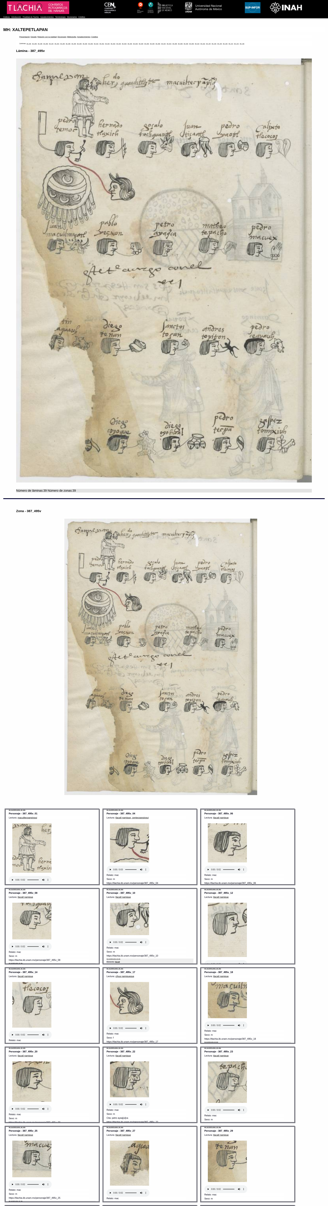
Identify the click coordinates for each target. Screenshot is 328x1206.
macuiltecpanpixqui (27, 817)
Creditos (94, 37)
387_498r (62, 43)
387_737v (236, 43)
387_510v (202, 43)
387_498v (68, 43)
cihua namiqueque (124, 976)
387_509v (191, 43)
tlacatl (117, 962)
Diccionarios (72, 17)
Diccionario (62, 37)
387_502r (107, 43)
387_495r (29, 43)
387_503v (124, 43)
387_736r (219, 43)
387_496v (45, 43)
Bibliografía (71, 37)
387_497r (51, 43)
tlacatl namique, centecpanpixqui (132, 817)
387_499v (79, 43)
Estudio (34, 37)
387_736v (225, 43)
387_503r (118, 43)
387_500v (90, 43)
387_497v (56, 43)
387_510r (197, 43)
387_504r (130, 43)
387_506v (157, 43)
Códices (6, 17)
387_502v (113, 43)
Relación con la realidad (47, 37)
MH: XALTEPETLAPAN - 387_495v (17, 810)
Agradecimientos (47, 17)
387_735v (214, 43)
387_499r (73, 43)
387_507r (163, 43)
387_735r (208, 43)
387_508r (174, 43)
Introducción (16, 17)
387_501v (101, 43)
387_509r (186, 43)
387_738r (242, 43)
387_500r (85, 43)
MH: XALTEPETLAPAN (25, 29)
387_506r (152, 43)
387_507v (169, 43)
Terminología (60, 17)
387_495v (34, 43)
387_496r (40, 43)
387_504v (135, 43)
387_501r (96, 43)
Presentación (24, 37)
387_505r (141, 43)
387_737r (231, 43)
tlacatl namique (221, 817)
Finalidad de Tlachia (31, 17)
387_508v (180, 43)
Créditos (81, 17)
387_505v (146, 43)
